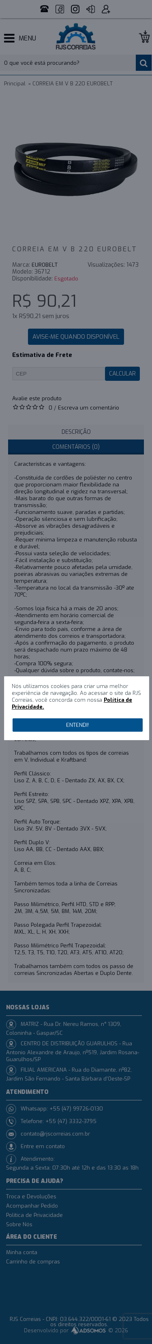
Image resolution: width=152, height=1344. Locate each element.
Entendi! (77, 725)
